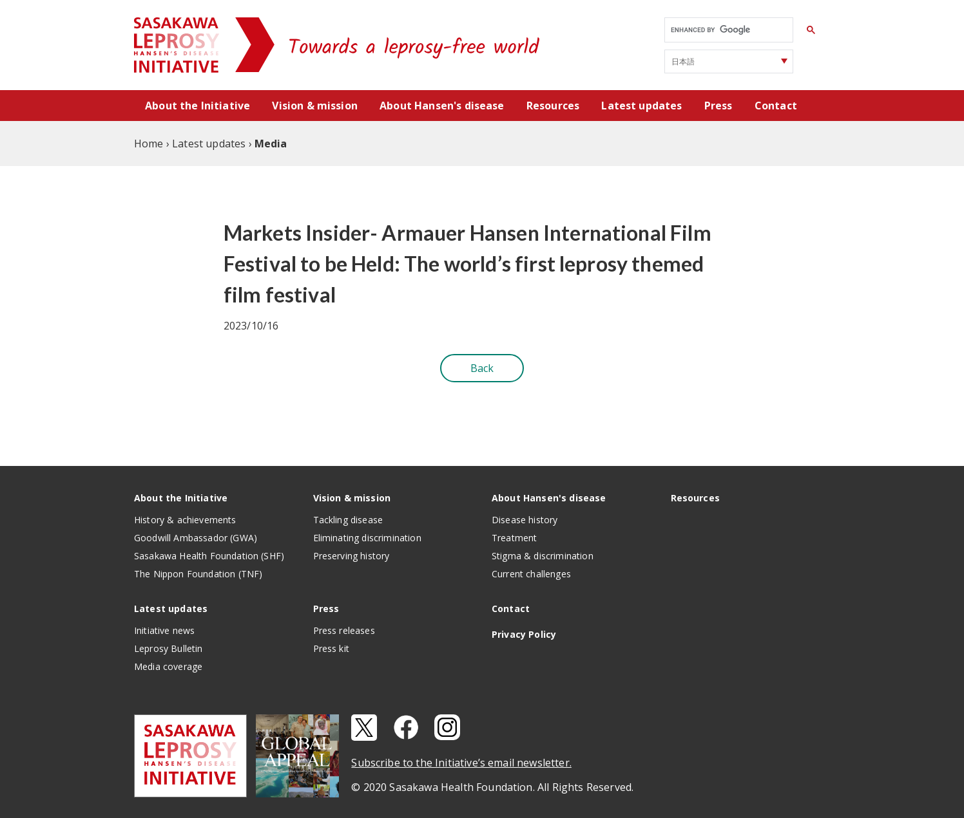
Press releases (344, 630)
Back (482, 368)
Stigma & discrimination (542, 556)
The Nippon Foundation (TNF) (198, 574)
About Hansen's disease (442, 105)
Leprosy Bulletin (168, 648)
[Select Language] (728, 61)
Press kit (331, 648)
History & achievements (185, 520)
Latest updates (641, 105)
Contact (776, 105)
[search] (727, 30)
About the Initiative (197, 105)
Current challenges (531, 574)
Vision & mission (315, 105)
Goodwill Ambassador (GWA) (195, 538)
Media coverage (168, 666)
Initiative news (164, 630)
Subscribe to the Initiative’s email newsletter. (461, 763)
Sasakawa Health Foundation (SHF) (209, 556)
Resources (552, 105)
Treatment (514, 538)
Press (718, 105)
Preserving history (351, 556)
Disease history (524, 520)
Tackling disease (348, 520)
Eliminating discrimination (367, 538)
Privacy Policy (524, 634)
